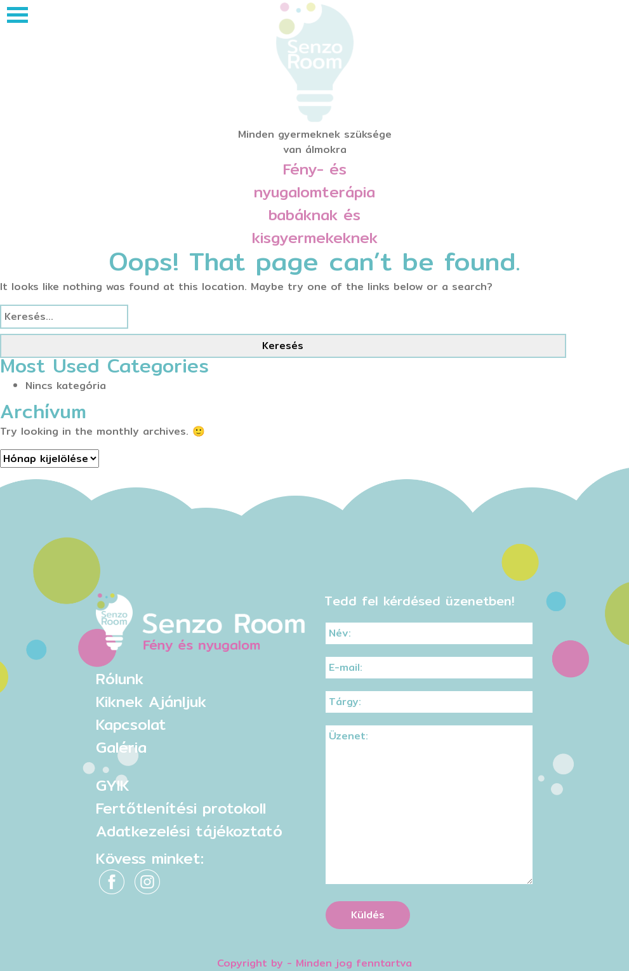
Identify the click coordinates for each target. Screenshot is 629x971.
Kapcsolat (131, 724)
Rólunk (119, 678)
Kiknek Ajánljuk (151, 701)
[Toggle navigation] (17, 14)
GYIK (112, 785)
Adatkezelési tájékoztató (189, 831)
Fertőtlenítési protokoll (181, 808)
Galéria (121, 747)
